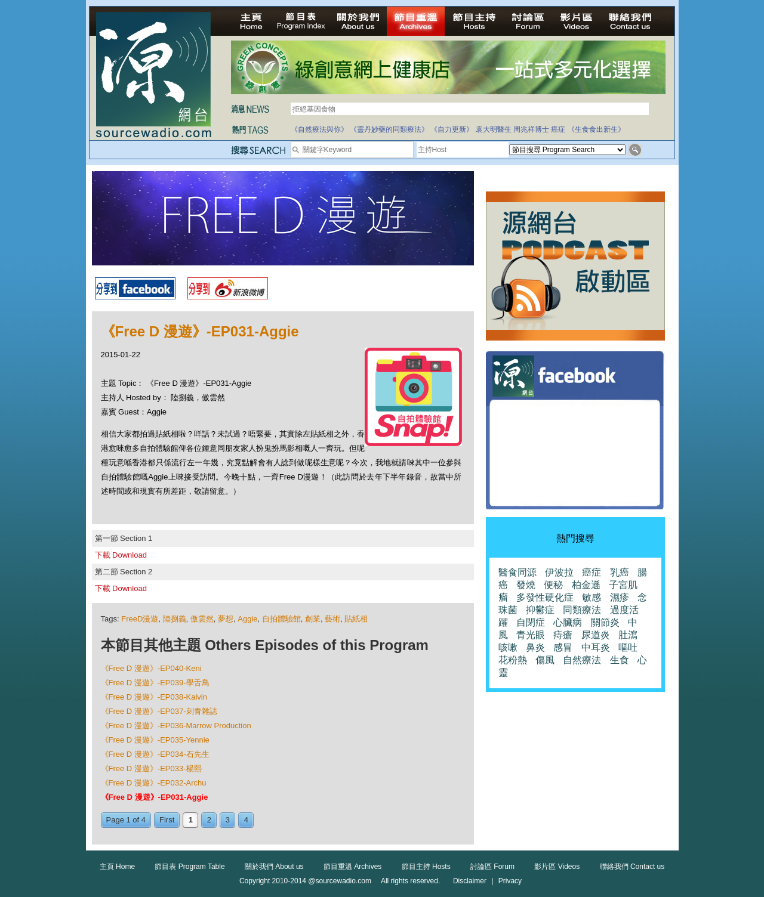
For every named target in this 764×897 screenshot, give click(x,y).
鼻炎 (535, 647)
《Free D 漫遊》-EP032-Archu (154, 782)
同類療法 (582, 610)
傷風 (544, 660)
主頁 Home (117, 866)
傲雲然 (202, 618)
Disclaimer (469, 881)
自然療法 (582, 660)
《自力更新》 (451, 129)
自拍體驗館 (281, 618)
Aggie (247, 618)
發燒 (525, 585)
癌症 (558, 129)
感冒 (562, 647)
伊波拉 (559, 572)
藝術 (332, 618)
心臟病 (567, 622)
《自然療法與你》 (319, 129)
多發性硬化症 (545, 597)
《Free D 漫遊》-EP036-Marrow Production (176, 725)
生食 (619, 660)
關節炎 (605, 622)
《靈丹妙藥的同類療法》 (389, 129)
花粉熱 (512, 660)
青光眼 (530, 635)
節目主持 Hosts (426, 866)
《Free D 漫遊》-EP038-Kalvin (154, 696)
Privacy (510, 881)
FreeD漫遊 (139, 618)
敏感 (591, 597)
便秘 (553, 585)
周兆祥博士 (531, 129)
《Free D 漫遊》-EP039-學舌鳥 (155, 682)
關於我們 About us (274, 866)
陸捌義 (174, 618)
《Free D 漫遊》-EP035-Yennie (155, 739)
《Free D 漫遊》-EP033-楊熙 (151, 768)
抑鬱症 (540, 610)
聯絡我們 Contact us (632, 866)
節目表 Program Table (189, 866)
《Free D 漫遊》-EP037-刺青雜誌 (159, 711)
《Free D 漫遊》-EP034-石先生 (155, 754)
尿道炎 (595, 635)
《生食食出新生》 (596, 129)
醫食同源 (517, 572)
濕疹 (619, 597)
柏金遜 (586, 585)
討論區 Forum (492, 866)
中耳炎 (595, 647)
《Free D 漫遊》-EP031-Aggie (154, 797)
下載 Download (121, 554)
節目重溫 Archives (352, 866)
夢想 (225, 618)
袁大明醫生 (494, 129)
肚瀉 (627, 635)
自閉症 (530, 622)
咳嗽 (507, 647)
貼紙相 (356, 618)
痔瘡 (562, 635)
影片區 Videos (557, 866)
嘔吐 (627, 647)
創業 (313, 618)
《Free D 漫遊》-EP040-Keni (151, 668)
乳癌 (619, 572)
